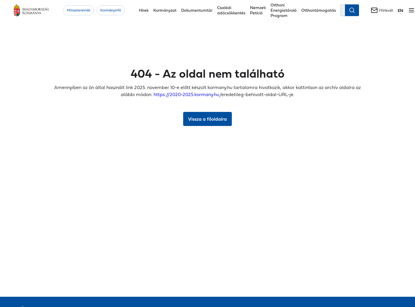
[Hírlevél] (382, 10)
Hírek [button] (144, 10)
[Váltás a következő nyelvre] (400, 10)
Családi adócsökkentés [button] (231, 10)
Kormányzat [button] (164, 10)
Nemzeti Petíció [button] (258, 10)
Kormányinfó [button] (110, 10)
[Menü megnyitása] (411, 10)
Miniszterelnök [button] (78, 10)
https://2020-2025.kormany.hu (186, 94)
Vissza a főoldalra (207, 118)
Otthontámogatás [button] (318, 10)
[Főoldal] (31, 10)
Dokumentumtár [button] (196, 10)
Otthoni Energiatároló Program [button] (284, 10)
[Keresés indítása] (352, 10)
